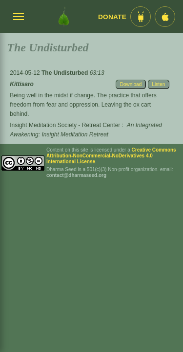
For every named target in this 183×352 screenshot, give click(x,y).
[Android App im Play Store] (140, 16)
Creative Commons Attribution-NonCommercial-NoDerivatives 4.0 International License (111, 155)
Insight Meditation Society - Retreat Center (65, 125)
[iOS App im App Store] (165, 16)
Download (131, 84)
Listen (158, 84)
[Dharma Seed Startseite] (63, 16)
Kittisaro (22, 84)
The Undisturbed (65, 72)
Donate (112, 17)
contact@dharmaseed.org (76, 175)
